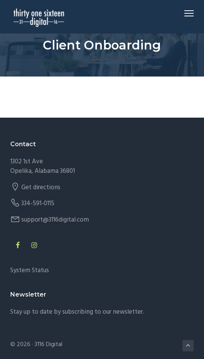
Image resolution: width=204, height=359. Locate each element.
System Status (29, 270)
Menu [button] (186, 13)
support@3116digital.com (55, 220)
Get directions (40, 187)
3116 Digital (48, 344)
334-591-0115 (37, 203)
